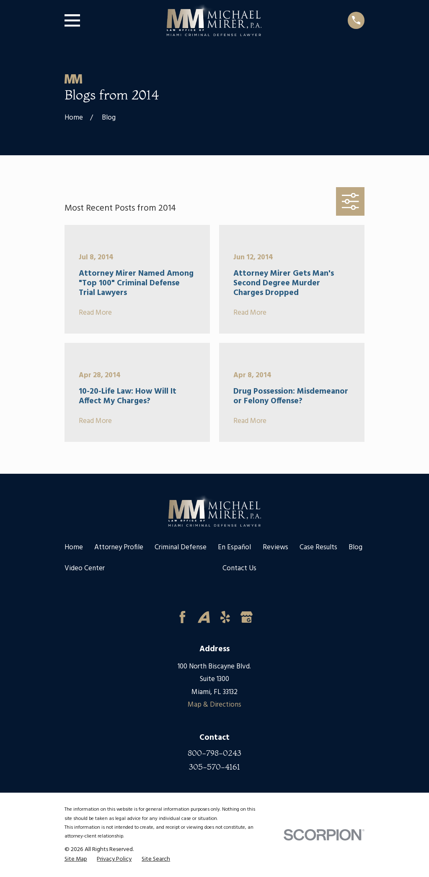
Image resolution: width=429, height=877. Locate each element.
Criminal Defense (181, 547)
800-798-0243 (214, 753)
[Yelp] (225, 617)
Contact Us (239, 568)
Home (74, 547)
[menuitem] (76, 859)
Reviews (275, 547)
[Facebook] (182, 617)
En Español (234, 547)
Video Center (85, 568)
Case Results (318, 547)
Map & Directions (214, 704)
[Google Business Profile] (246, 617)
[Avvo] (204, 617)
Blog (355, 547)
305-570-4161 (214, 767)
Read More (95, 313)
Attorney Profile (118, 547)
